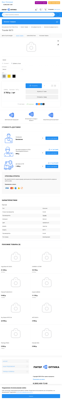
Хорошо (31, 396)
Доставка (21, 104)
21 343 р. (15, 271)
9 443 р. (15, 296)
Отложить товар (42, 97)
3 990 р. (46, 322)
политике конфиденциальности (24, 392)
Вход (3, 2)
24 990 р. (15, 322)
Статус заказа (54, 2)
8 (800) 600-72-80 (7, 4)
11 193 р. (46, 296)
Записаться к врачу (41, 2)
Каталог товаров (31, 21)
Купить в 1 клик (41, 91)
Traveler (44, 215)
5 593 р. (15, 347)
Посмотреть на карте (39, 379)
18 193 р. (46, 271)
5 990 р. (46, 347)
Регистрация (9, 2)
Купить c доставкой (52, 138)
